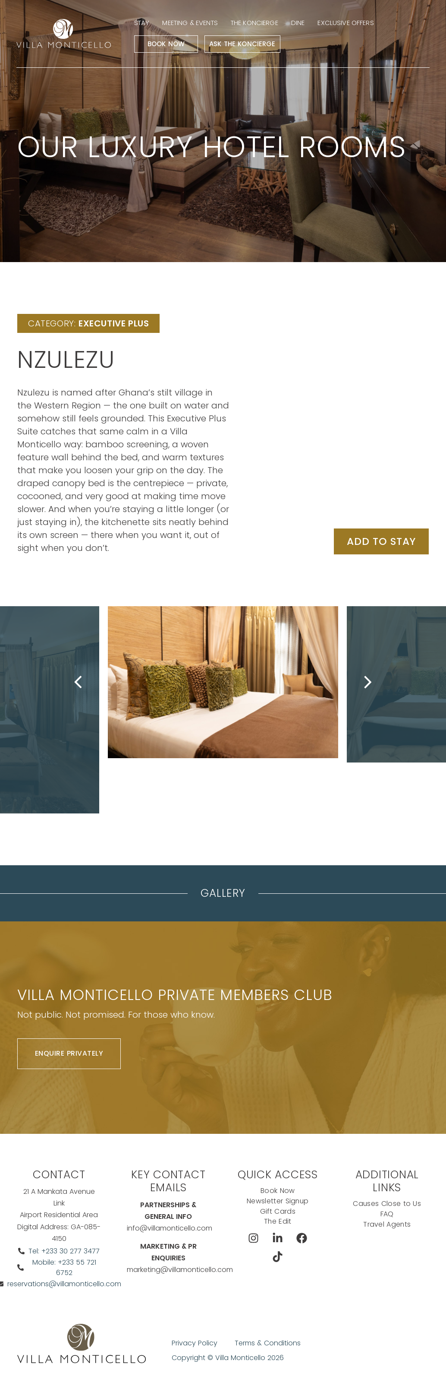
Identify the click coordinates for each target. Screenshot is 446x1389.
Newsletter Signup (277, 1201)
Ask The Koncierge (243, 44)
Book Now (167, 44)
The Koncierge (256, 23)
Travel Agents (387, 1224)
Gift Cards (277, 1211)
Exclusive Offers (347, 23)
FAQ (387, 1214)
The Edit (278, 1222)
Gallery (223, 893)
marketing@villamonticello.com (180, 1270)
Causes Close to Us (387, 1204)
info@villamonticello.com (169, 1229)
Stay (143, 23)
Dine (299, 23)
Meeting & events (191, 23)
